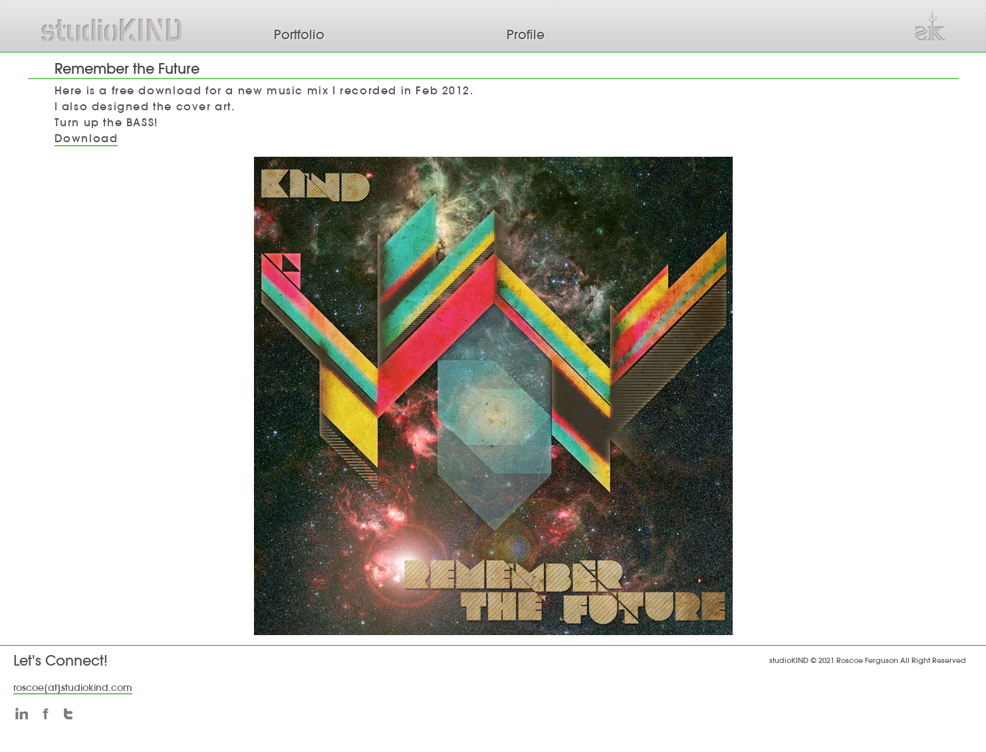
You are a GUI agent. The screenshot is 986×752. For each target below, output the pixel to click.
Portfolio (299, 35)
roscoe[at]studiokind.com (72, 688)
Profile (526, 35)
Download (86, 138)
